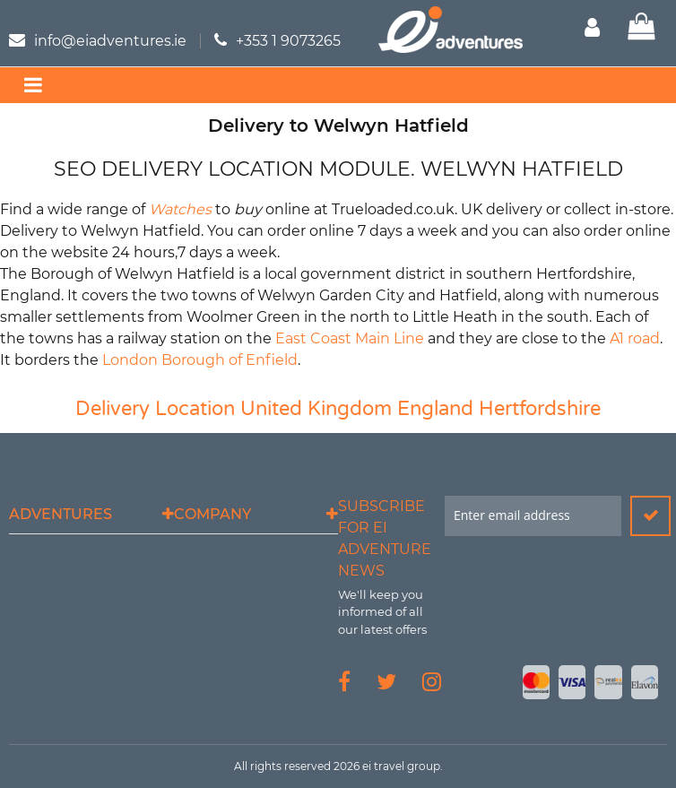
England (435, 408)
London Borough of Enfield (200, 359)
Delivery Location (155, 408)
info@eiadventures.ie (110, 40)
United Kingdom (316, 408)
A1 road (635, 338)
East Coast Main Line (349, 338)
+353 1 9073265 (288, 40)
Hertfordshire (540, 408)
